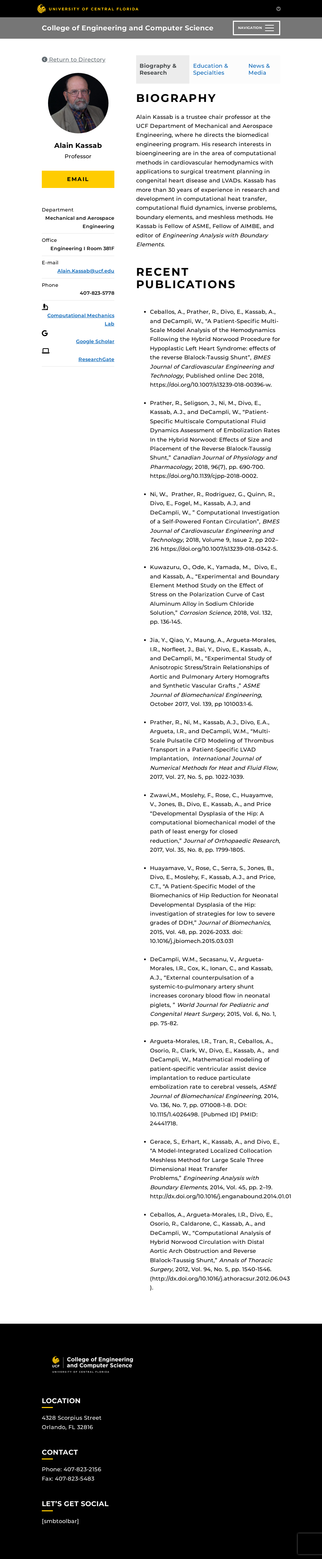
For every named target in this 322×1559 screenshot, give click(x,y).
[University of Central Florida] (88, 8)
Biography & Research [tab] (158, 69)
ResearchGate (96, 359)
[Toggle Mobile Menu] (278, 8)
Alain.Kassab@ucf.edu (85, 271)
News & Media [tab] (259, 69)
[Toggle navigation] (256, 28)
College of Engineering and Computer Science (128, 28)
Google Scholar (95, 341)
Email (78, 179)
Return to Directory (73, 59)
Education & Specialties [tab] (210, 69)
